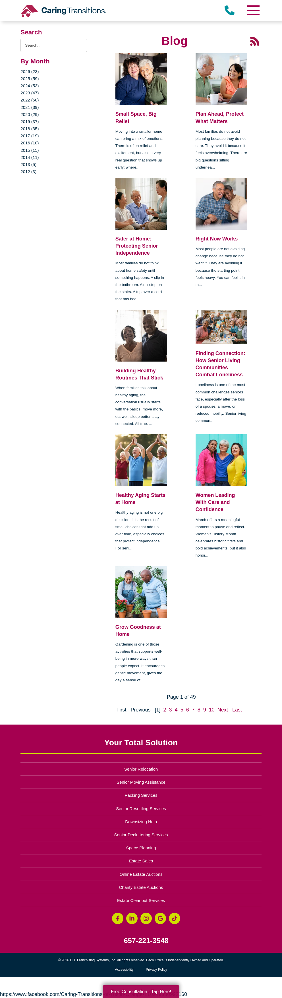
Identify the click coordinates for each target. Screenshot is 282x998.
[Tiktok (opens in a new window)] (174, 918)
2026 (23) (29, 71)
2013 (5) (28, 164)
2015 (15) (29, 150)
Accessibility (124, 970)
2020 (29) (29, 114)
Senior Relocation (141, 769)
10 (212, 710)
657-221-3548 (146, 940)
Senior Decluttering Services (141, 834)
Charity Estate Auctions (141, 887)
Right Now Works (217, 239)
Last (237, 710)
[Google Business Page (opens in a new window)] (160, 918)
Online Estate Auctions (141, 874)
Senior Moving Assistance (141, 782)
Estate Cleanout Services (141, 900)
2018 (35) (29, 128)
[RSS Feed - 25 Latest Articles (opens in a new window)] (255, 41)
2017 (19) (29, 135)
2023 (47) (29, 92)
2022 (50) (29, 99)
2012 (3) (28, 171)
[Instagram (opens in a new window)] (146, 918)
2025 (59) (29, 78)
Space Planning (141, 847)
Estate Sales (141, 860)
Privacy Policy (156, 970)
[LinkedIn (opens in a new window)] (132, 918)
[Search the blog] (53, 45)
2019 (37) (29, 121)
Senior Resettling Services (141, 808)
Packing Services (141, 795)
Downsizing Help (141, 821)
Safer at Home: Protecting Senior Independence (136, 246)
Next (222, 710)
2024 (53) (29, 85)
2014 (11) (29, 157)
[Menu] (253, 10)
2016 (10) (29, 142)
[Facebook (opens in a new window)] (117, 918)
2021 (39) (29, 107)
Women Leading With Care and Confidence (215, 502)
